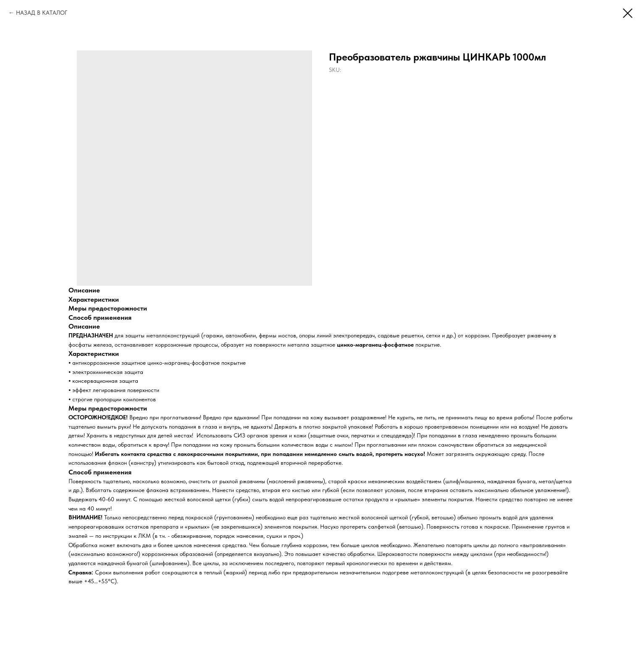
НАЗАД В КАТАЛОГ (41, 12)
